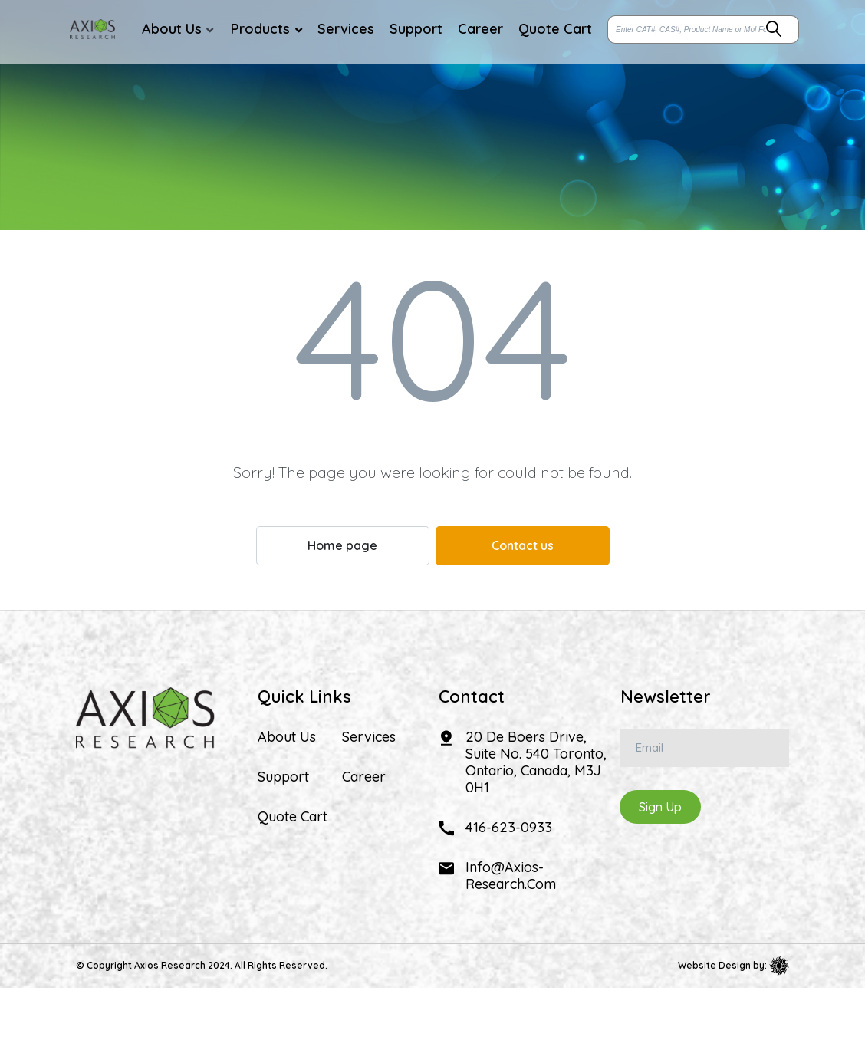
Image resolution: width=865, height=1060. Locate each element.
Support (283, 777)
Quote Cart (292, 816)
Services (369, 737)
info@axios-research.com (510, 875)
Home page (342, 545)
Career (364, 777)
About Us (287, 737)
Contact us (523, 545)
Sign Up (660, 807)
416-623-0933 (508, 827)
